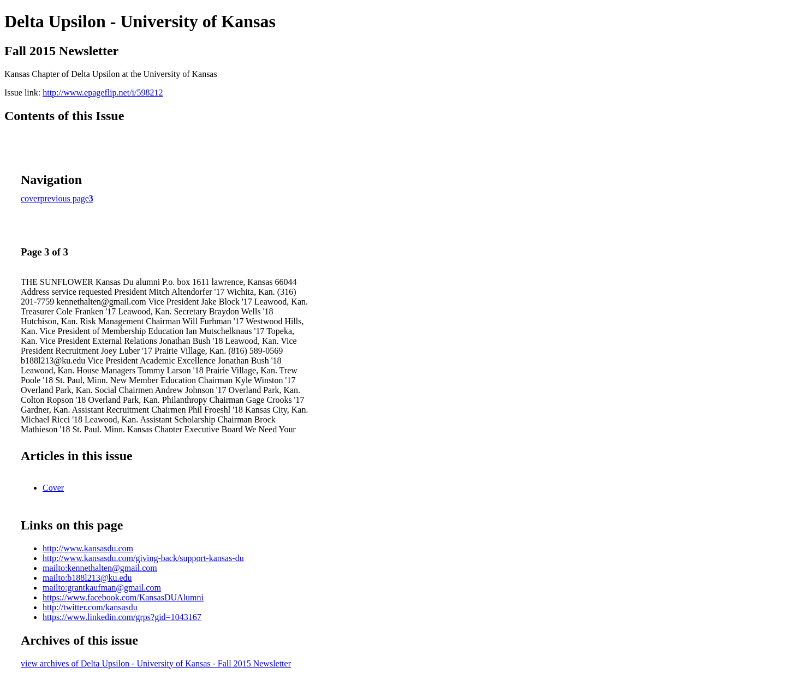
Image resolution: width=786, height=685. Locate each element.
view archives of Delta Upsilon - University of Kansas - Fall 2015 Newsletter (156, 663)
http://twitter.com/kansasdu (90, 607)
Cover (53, 487)
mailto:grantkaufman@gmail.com (102, 587)
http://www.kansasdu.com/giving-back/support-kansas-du (143, 558)
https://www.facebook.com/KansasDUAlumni (123, 597)
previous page (64, 198)
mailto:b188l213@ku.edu (87, 577)
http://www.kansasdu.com (88, 548)
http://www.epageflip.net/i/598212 (103, 92)
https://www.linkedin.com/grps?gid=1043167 (122, 617)
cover (30, 198)
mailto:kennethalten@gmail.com (100, 568)
